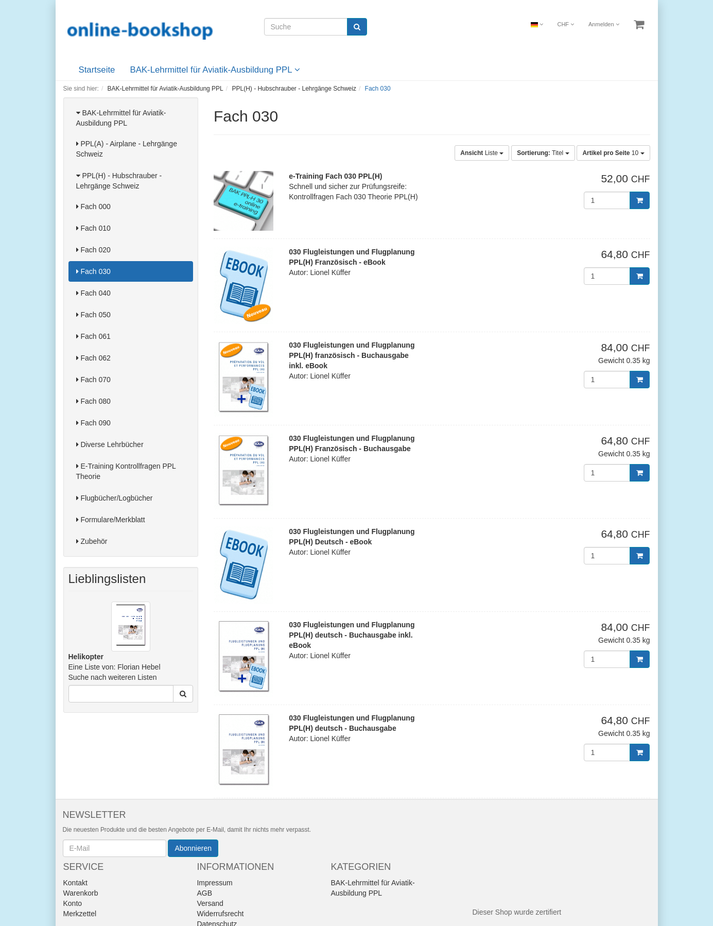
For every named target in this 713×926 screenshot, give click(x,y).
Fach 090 (93, 423)
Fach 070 (93, 379)
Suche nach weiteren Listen (112, 677)
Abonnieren (193, 848)
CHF (565, 24)
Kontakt (75, 883)
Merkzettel (80, 914)
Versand (210, 903)
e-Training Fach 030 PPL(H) (335, 176)
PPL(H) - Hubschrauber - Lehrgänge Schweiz (119, 181)
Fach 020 (93, 250)
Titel (543, 153)
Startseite (97, 70)
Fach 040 (93, 293)
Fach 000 (93, 206)
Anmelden (603, 24)
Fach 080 (93, 401)
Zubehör (92, 541)
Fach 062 (93, 358)
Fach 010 (93, 228)
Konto (72, 903)
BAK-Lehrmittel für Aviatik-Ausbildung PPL (215, 70)
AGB (204, 893)
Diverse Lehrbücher (110, 444)
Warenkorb (80, 893)
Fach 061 (93, 336)
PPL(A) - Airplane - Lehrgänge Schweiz (126, 149)
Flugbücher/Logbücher (114, 498)
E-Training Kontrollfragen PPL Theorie (126, 471)
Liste (481, 153)
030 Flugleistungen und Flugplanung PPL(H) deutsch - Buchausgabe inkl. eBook (351, 635)
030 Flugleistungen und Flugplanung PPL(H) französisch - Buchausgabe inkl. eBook (351, 355)
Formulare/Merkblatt (110, 520)
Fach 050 (93, 315)
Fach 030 (93, 271)
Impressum (214, 883)
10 (613, 153)
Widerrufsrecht (220, 914)
